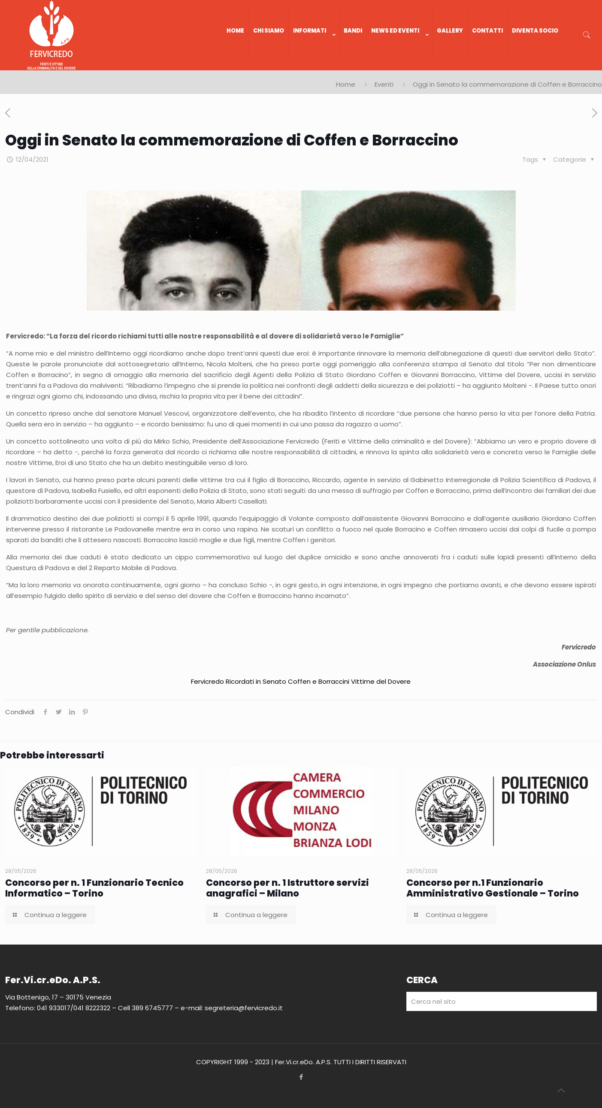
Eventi (384, 84)
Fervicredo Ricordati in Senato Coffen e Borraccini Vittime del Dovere (301, 681)
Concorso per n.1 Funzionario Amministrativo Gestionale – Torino (492, 888)
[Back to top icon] (561, 1090)
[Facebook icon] (301, 1076)
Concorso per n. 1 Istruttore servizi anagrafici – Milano (287, 888)
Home (345, 84)
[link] (314, 66)
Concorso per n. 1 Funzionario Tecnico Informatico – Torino (94, 888)
